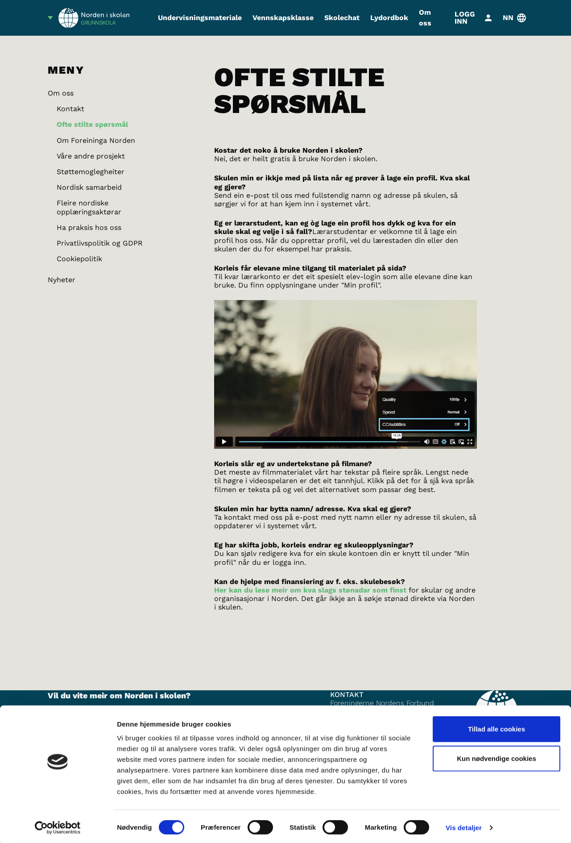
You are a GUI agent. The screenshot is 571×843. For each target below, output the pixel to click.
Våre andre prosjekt (91, 156)
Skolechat (342, 17)
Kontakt (70, 108)
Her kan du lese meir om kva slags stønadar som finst (310, 590)
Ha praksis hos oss (89, 227)
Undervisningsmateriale (200, 17)
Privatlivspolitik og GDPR (100, 243)
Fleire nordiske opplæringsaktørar (89, 207)
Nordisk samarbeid (89, 187)
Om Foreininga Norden (96, 140)
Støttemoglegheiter (90, 171)
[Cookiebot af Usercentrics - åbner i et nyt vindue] (58, 825)
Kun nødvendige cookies (496, 756)
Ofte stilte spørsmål (92, 124)
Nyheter (61, 279)
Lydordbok (389, 17)
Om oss (425, 17)
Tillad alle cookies (496, 726)
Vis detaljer (464, 825)
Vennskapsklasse (283, 17)
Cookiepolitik (79, 259)
